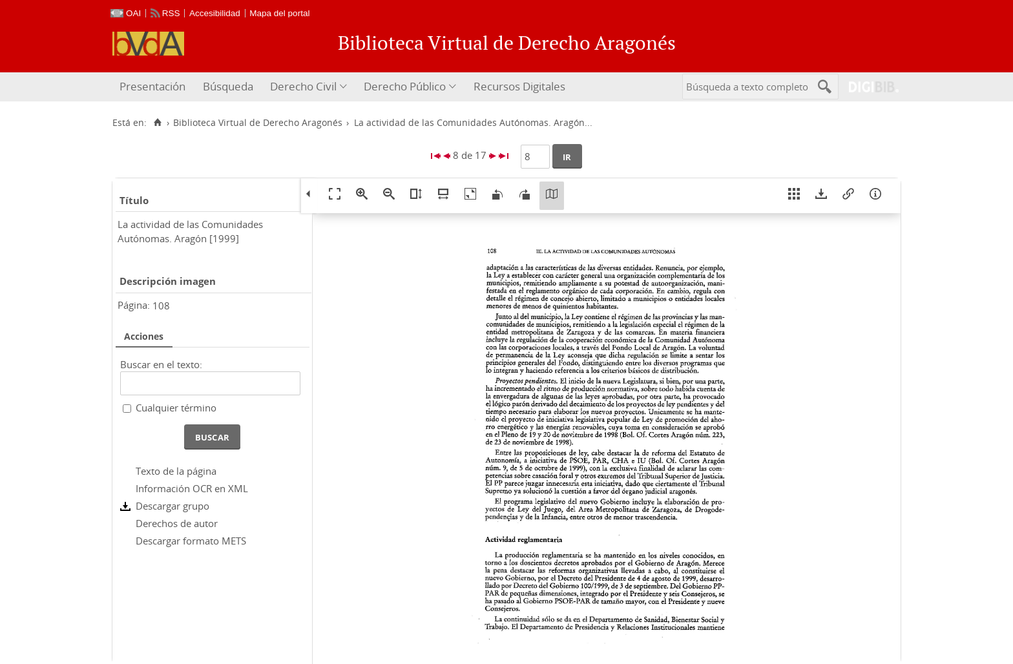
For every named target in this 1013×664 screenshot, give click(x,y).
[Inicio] (157, 122)
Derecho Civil (303, 86)
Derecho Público (405, 86)
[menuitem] (154, 86)
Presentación (152, 86)
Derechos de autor (177, 523)
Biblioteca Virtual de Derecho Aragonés (257, 123)
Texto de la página (176, 470)
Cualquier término (176, 407)
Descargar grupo (172, 505)
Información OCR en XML (192, 488)
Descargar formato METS (191, 540)
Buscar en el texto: (161, 364)
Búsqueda (228, 86)
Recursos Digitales (519, 86)
